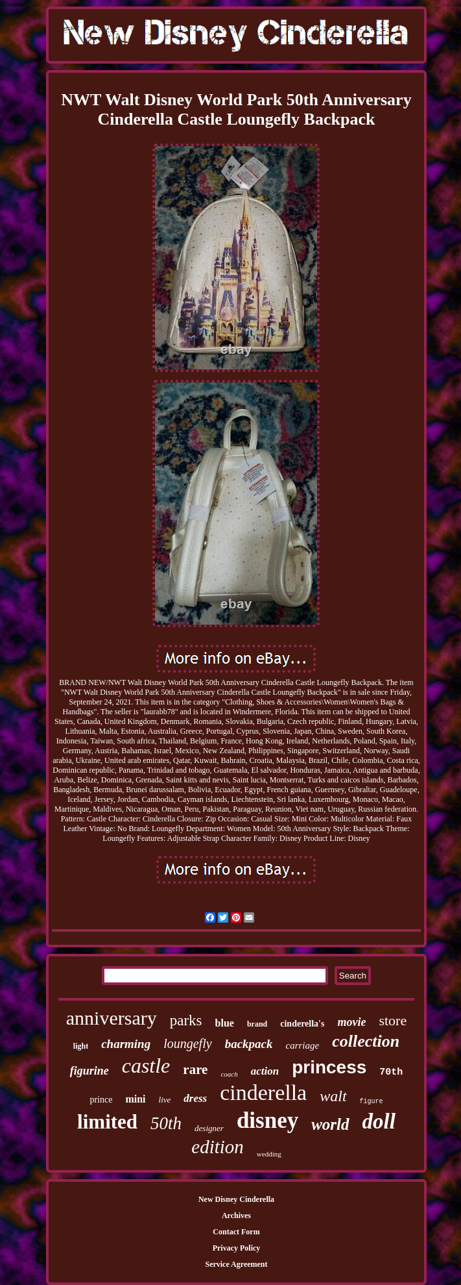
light (80, 1046)
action (265, 1071)
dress (195, 1098)
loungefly (187, 1043)
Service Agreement (236, 1264)
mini (135, 1098)
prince (100, 1099)
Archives (236, 1215)
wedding (269, 1154)
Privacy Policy (237, 1248)
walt (333, 1096)
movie (351, 1022)
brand (257, 1024)
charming (125, 1044)
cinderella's (302, 1024)
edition (217, 1146)
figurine (89, 1070)
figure (371, 1101)
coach (228, 1074)
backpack (249, 1044)
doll (379, 1121)
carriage (303, 1045)
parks (186, 1020)
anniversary (111, 1018)
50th (166, 1123)
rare (195, 1069)
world (330, 1124)
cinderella (263, 1092)
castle (146, 1065)
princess (329, 1067)
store (393, 1020)
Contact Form (236, 1231)
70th (391, 1072)
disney (267, 1120)
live (165, 1099)
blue (224, 1023)
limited (107, 1121)
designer (209, 1128)
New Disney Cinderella (236, 1199)
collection (365, 1041)
